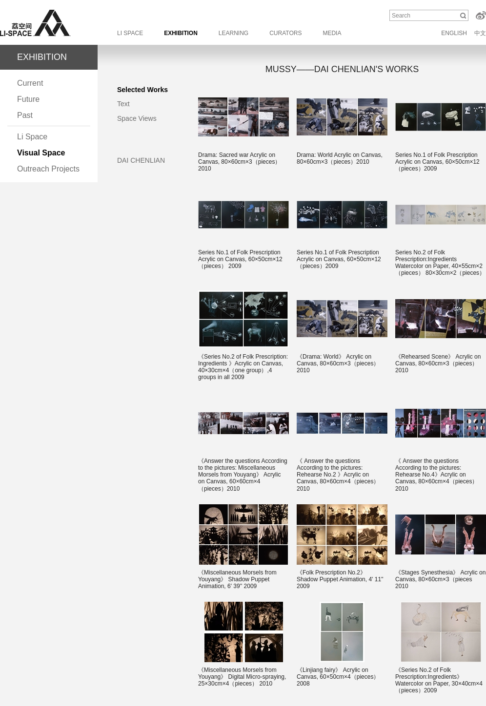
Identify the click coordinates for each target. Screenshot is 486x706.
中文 (480, 33)
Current (30, 83)
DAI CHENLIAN (141, 160)
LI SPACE (130, 33)
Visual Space (41, 153)
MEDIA (332, 33)
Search (401, 15)
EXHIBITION (181, 33)
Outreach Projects (48, 169)
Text (123, 104)
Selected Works (142, 90)
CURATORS (285, 33)
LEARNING (233, 33)
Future (28, 99)
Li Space (32, 137)
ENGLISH (454, 33)
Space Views (137, 118)
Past (25, 115)
